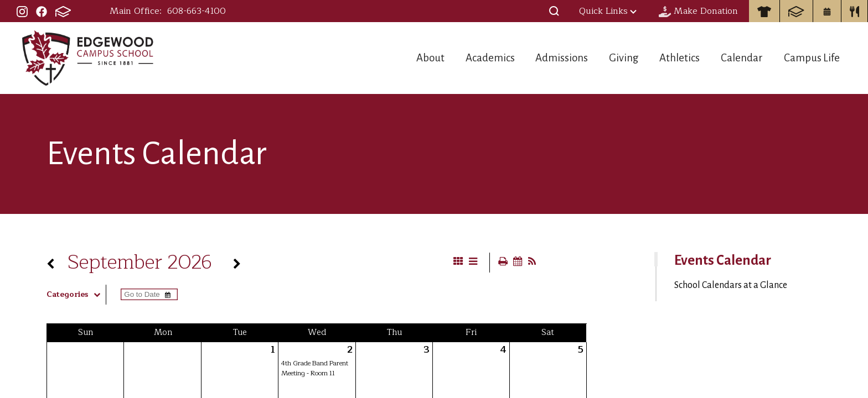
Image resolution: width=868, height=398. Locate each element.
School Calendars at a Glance (730, 285)
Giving (605, 57)
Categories (76, 295)
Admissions (537, 57)
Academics (458, 57)
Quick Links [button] (608, 11)
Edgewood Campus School (88, 58)
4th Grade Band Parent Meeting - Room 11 (314, 368)
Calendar (736, 57)
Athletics (668, 57)
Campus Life (813, 57)
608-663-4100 (196, 11)
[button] (554, 11)
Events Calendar (722, 260)
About (392, 57)
